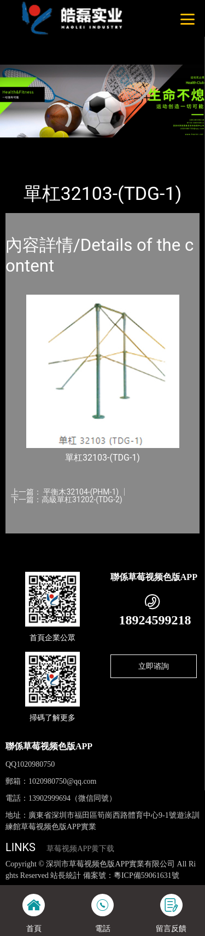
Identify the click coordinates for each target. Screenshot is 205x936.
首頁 (23, 145)
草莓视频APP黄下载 (80, 849)
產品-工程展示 (65, 145)
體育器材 (113, 145)
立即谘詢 (153, 666)
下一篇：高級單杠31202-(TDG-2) (66, 499)
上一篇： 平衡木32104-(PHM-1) (65, 492)
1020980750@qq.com (62, 781)
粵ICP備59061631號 (146, 875)
